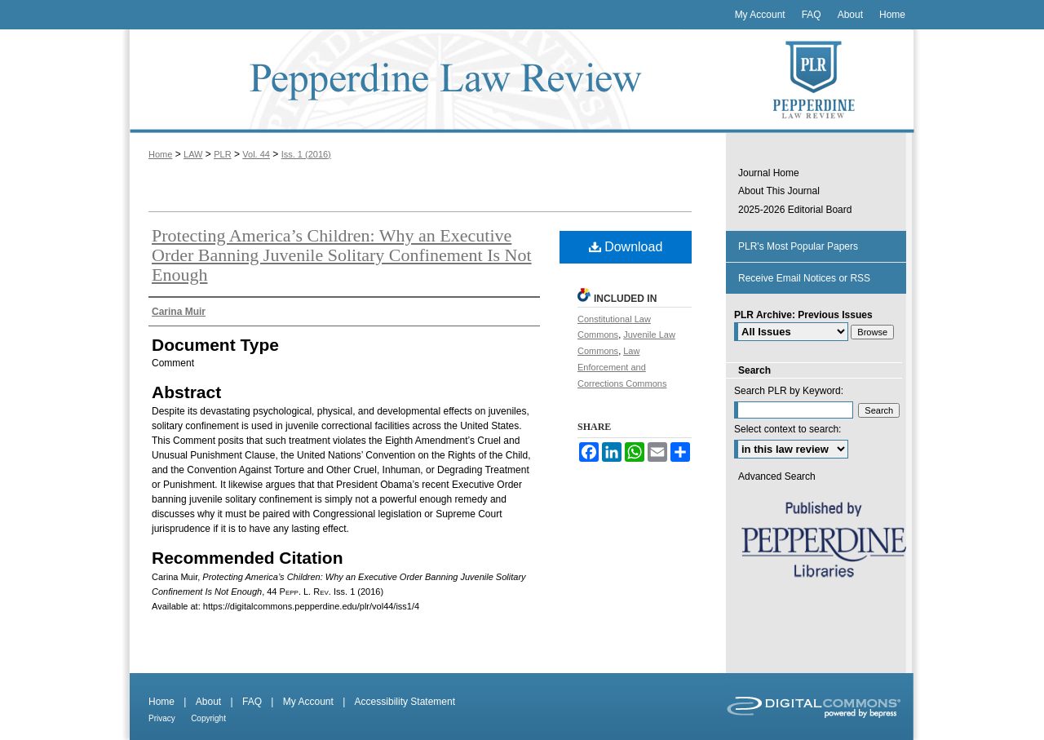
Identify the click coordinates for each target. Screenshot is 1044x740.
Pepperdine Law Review (424, 81)
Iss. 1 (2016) (306, 154)
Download (626, 247)
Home (160, 154)
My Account (308, 701)
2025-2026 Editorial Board (795, 209)
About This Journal (779, 191)
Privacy (161, 718)
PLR (222, 154)
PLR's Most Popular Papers (798, 246)
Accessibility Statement (405, 701)
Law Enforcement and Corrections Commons (621, 367)
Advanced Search (777, 476)
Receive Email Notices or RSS (804, 278)
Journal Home (768, 173)
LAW (193, 154)
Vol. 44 (256, 154)
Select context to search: (787, 429)
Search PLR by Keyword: (788, 391)
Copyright (208, 718)
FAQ (252, 701)
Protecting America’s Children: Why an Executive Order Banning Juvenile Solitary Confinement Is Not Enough (342, 255)
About (208, 701)
